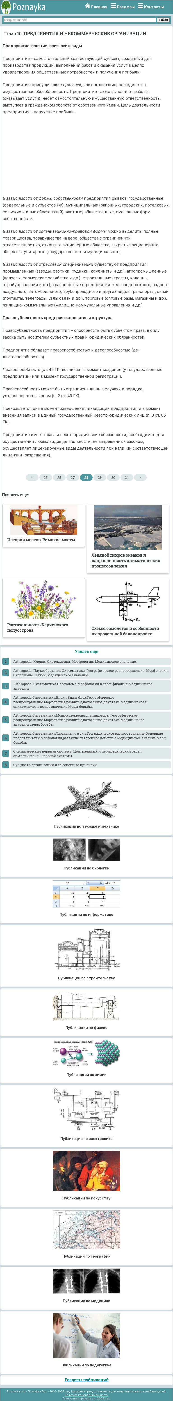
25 (46, 477)
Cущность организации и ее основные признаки (55, 764)
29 (100, 477)
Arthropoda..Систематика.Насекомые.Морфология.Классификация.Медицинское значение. (82, 686)
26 (59, 477)
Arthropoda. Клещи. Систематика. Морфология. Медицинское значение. (75, 661)
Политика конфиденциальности (86, 1395)
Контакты (154, 7)
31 (127, 477)
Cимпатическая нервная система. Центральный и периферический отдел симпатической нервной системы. (77, 753)
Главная (99, 7)
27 (73, 477)
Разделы (126, 7)
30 (113, 477)
